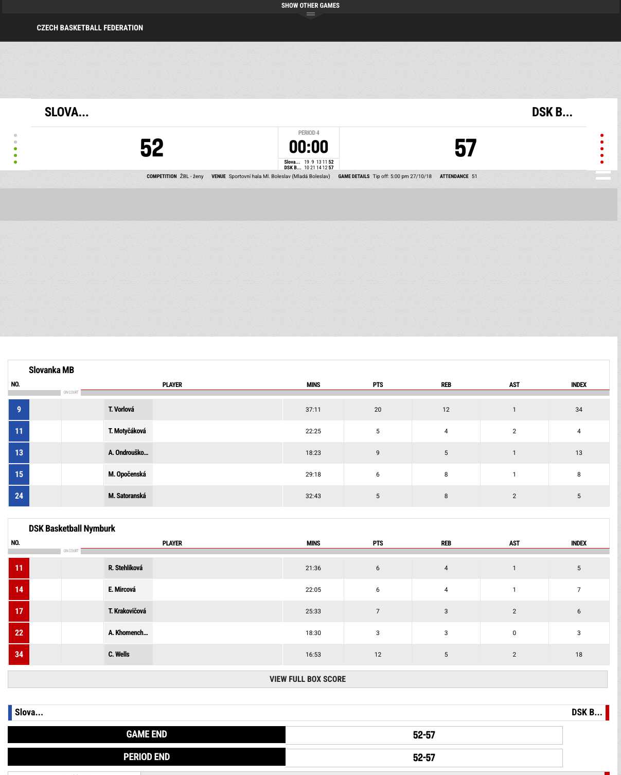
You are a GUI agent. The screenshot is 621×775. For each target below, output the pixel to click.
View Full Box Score (308, 679)
